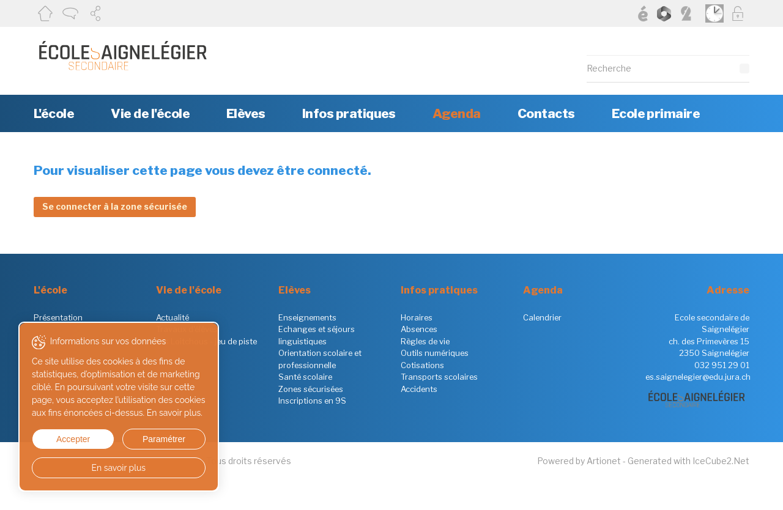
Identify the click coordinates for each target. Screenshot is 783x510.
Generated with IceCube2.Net (688, 461)
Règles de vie (425, 341)
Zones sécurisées (310, 389)
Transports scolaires (439, 377)
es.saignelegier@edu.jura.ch (698, 377)
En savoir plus (118, 468)
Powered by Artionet (579, 461)
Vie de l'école (150, 113)
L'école (54, 113)
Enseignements (307, 317)
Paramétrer (162, 439)
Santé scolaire (305, 377)
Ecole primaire (656, 113)
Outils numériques (435, 353)
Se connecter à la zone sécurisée (114, 206)
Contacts (546, 113)
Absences (419, 329)
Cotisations (422, 365)
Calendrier (542, 317)
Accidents (419, 389)
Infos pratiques (349, 113)
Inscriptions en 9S (312, 400)
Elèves (245, 113)
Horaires (416, 317)
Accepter (72, 439)
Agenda (456, 113)
